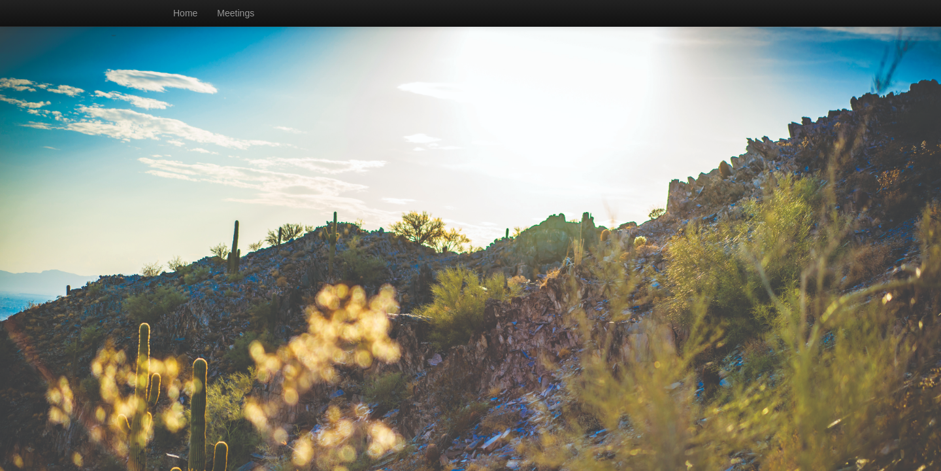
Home (185, 13)
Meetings (235, 13)
